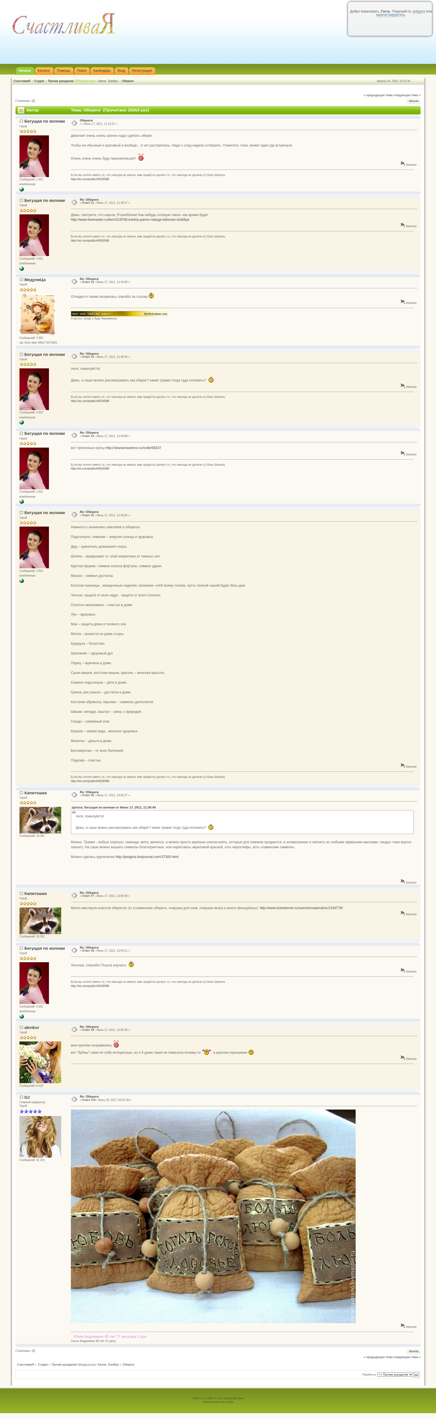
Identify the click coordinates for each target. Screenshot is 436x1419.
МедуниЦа (35, 279)
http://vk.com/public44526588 (90, 179)
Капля (102, 81)
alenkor (31, 1027)
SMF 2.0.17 (199, 1398)
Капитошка (35, 792)
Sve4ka (112, 81)
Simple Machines (234, 1398)
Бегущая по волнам (44, 121)
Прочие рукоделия (61, 81)
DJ (27, 1097)
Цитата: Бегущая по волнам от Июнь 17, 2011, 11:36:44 (114, 807)
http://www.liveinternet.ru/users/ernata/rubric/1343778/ (301, 908)
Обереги (128, 81)
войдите (419, 11)
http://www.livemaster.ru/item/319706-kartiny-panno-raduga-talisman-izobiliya (130, 220)
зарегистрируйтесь (390, 15)
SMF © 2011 (215, 1398)
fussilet (230, 1401)
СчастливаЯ (22, 81)
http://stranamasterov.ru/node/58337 (133, 448)
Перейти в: (369, 1374)
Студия (39, 81)
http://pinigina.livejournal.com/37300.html (147, 857)
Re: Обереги (89, 199)
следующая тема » (407, 95)
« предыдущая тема (378, 95)
